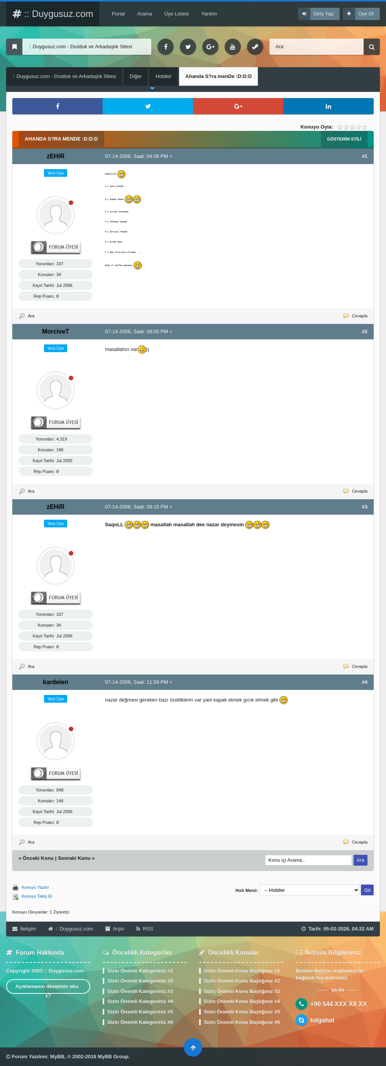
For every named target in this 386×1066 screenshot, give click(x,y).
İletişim (24, 929)
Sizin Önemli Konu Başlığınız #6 (242, 1022)
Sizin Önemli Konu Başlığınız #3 (242, 991)
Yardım (209, 14)
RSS (144, 929)
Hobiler (163, 76)
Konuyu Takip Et (37, 896)
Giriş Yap (323, 14)
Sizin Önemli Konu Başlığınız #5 (242, 1012)
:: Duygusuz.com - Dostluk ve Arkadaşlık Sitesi (64, 76)
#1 (364, 156)
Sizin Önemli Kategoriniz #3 (140, 991)
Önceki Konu (38, 858)
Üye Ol (366, 14)
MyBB (57, 1056)
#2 (364, 331)
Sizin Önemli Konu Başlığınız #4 (242, 1001)
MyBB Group (113, 1056)
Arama (144, 14)
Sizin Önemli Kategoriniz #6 (140, 1022)
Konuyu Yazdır (35, 887)
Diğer (136, 76)
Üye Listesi (176, 14)
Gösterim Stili (344, 139)
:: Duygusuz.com (52, 13)
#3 (364, 507)
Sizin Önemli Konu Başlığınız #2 (242, 981)
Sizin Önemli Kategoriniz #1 (140, 971)
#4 (364, 682)
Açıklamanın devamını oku (48, 988)
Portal (118, 14)
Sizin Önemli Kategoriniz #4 (140, 1001)
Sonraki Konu (74, 858)
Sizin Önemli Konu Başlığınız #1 (242, 971)
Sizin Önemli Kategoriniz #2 (140, 981)
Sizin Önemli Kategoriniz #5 (140, 1012)
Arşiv (114, 929)
